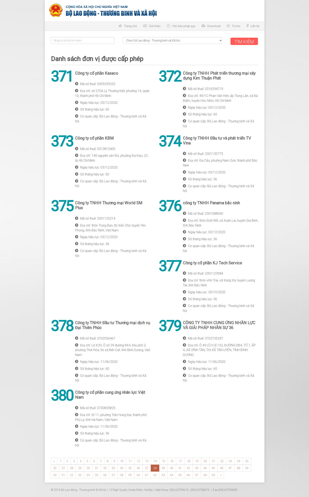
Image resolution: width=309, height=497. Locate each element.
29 (80, 467)
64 (171, 474)
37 (146, 467)
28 (71, 467)
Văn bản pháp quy (183, 26)
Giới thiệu (155, 26)
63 (163, 474)
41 (180, 467)
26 (55, 467)
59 (130, 474)
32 (105, 467)
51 (63, 474)
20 (205, 460)
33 (113, 467)
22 (222, 460)
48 (238, 467)
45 (213, 467)
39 (163, 467)
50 (55, 474)
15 (163, 460)
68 (205, 474)
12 (138, 460)
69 (213, 474)
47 (230, 467)
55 (96, 474)
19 (197, 460)
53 (80, 474)
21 (213, 460)
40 (171, 467)
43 (196, 467)
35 (130, 467)
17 (180, 460)
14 (155, 460)
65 (180, 474)
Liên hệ (255, 26)
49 (246, 467)
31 (96, 467)
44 (205, 467)
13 (146, 460)
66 (188, 474)
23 (230, 460)
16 (172, 460)
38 (155, 467)
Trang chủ (130, 26)
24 (238, 460)
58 (121, 474)
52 (71, 474)
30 (88, 467)
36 (138, 467)
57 (113, 474)
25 (247, 460)
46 (221, 467)
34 (121, 467)
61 (146, 474)
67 (196, 474)
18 (188, 460)
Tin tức (236, 26)
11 (130, 460)
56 (105, 474)
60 (138, 474)
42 (188, 467)
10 (121, 460)
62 (155, 474)
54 (88, 474)
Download (214, 26)
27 (63, 467)
